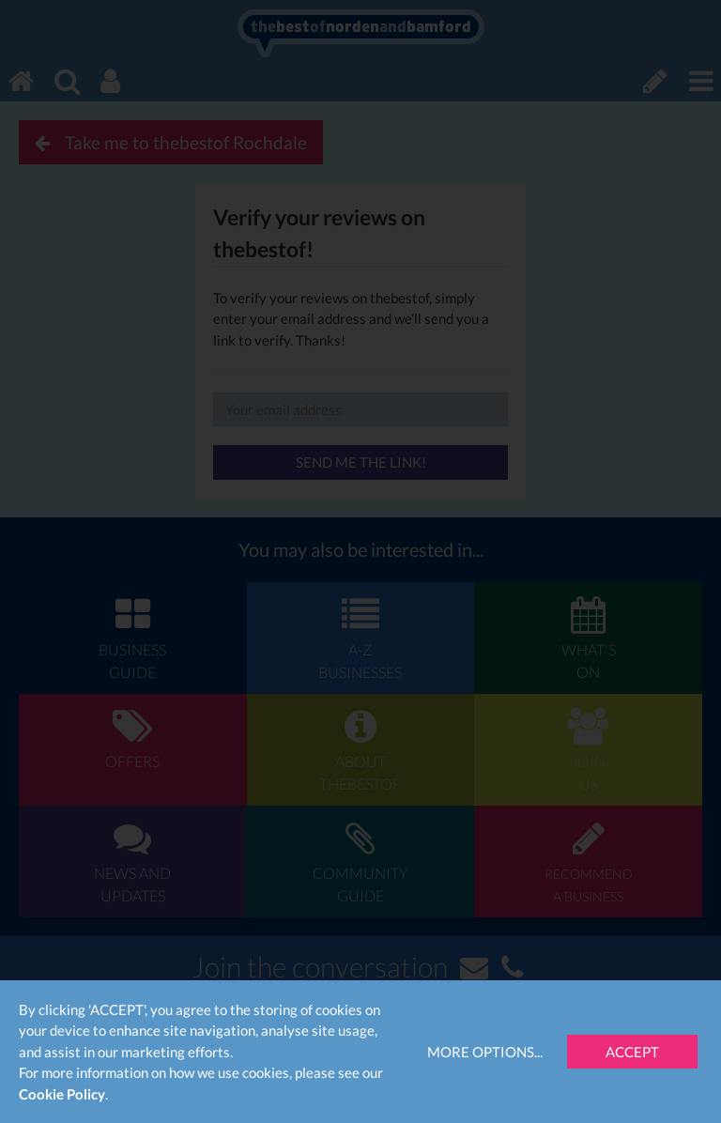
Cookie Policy (62, 1093)
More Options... (485, 1051)
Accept (632, 1051)
